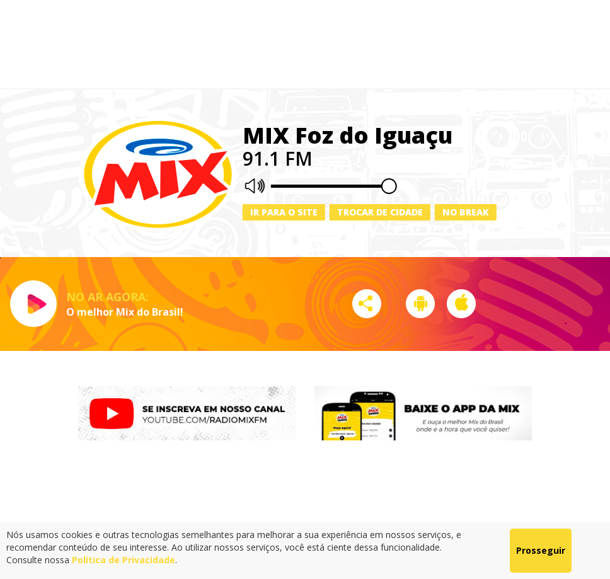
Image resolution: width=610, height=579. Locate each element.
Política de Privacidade (123, 560)
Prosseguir (540, 550)
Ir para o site (284, 212)
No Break (465, 212)
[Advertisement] (305, 44)
